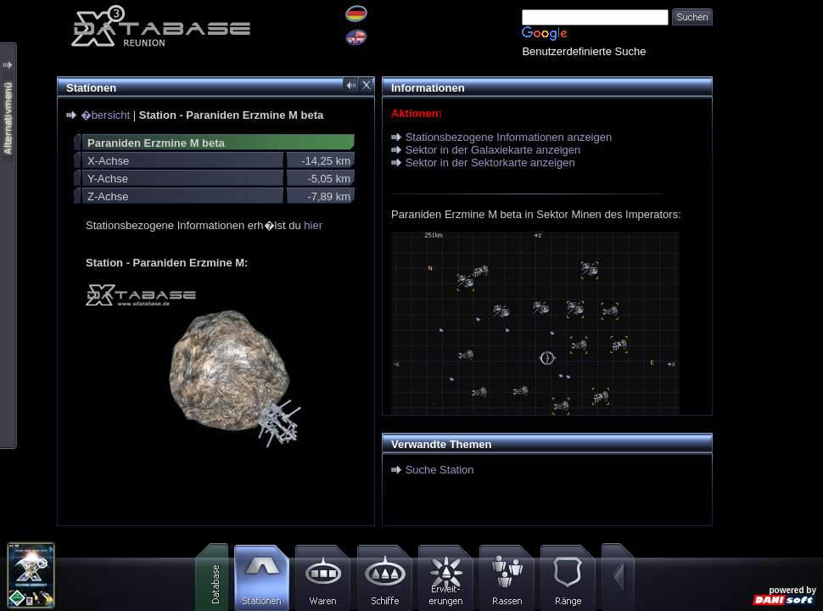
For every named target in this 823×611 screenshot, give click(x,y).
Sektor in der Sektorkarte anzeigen (490, 162)
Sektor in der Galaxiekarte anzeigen (493, 149)
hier (313, 225)
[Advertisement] (768, 254)
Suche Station (440, 469)
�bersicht (106, 115)
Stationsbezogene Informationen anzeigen (509, 137)
